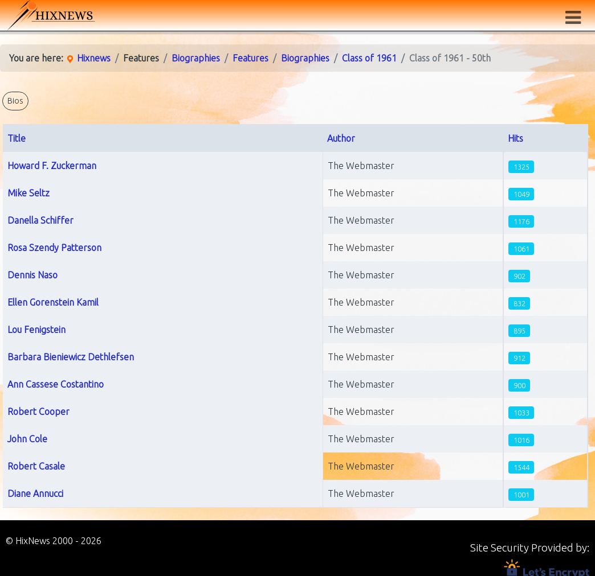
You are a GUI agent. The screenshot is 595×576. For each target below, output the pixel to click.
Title (16, 138)
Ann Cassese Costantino (55, 384)
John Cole (27, 439)
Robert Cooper (38, 411)
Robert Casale (36, 466)
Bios (15, 100)
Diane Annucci (35, 493)
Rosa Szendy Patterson (54, 247)
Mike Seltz (28, 193)
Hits (515, 138)
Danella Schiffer (40, 220)
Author (341, 138)
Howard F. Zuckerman (51, 166)
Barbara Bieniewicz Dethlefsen (70, 357)
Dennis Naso (32, 275)
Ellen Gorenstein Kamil (53, 302)
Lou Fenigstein (36, 329)
